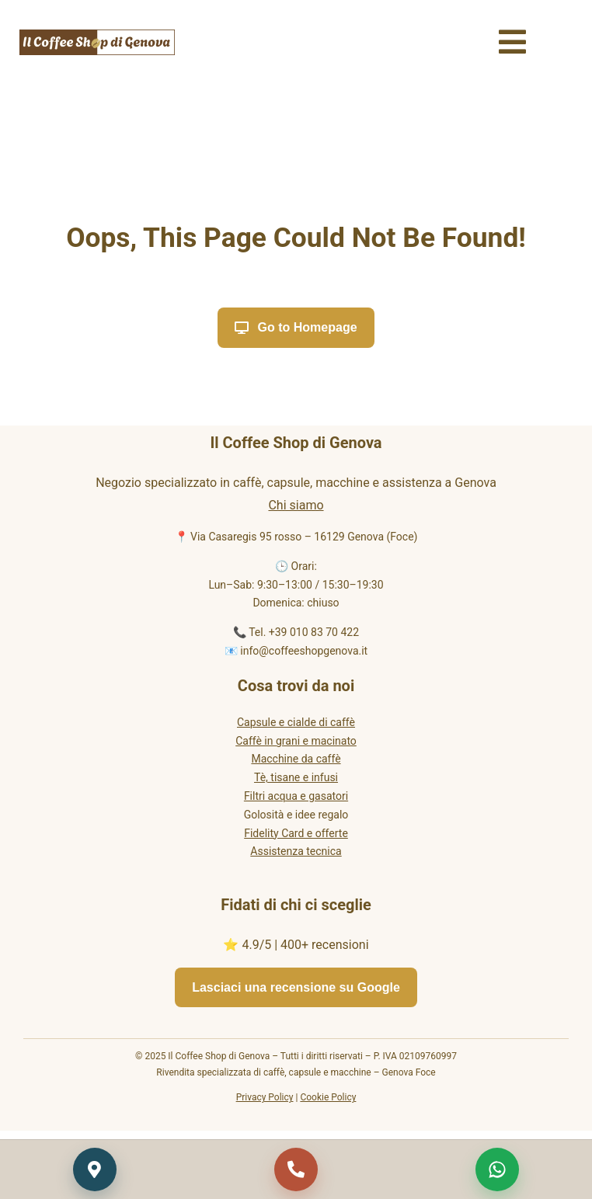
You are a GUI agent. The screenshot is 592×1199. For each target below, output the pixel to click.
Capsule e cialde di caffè (296, 722)
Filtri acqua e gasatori (296, 796)
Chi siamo (295, 505)
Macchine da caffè (295, 758)
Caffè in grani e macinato (296, 741)
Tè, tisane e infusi (296, 777)
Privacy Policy (265, 1097)
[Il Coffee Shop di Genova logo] (97, 35)
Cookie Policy (328, 1097)
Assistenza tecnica (295, 851)
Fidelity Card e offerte (296, 833)
